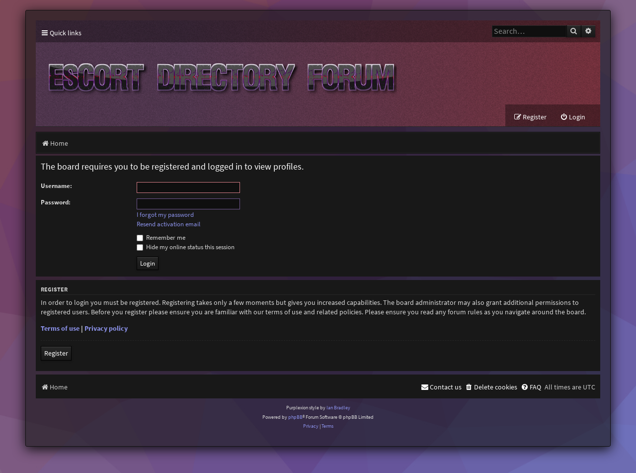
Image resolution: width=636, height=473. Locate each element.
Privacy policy (106, 328)
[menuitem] (572, 117)
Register (56, 353)
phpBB (295, 417)
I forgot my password (165, 215)
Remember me (161, 237)
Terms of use (60, 328)
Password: (56, 202)
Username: (56, 186)
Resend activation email (168, 224)
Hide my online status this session (186, 247)
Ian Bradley (338, 407)
